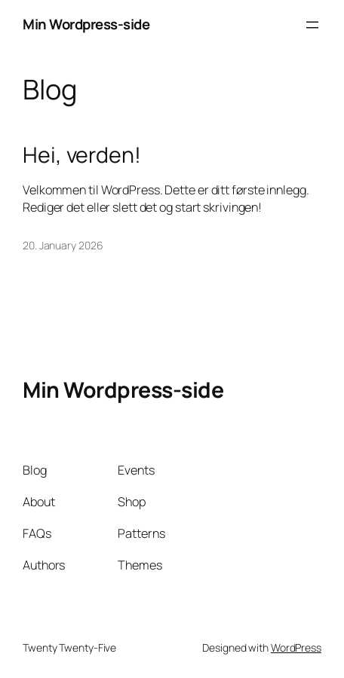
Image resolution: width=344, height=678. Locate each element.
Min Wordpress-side (86, 24)
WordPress (296, 647)
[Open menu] (312, 25)
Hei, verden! (82, 155)
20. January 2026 (63, 245)
